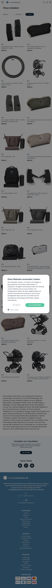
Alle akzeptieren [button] (34, 305)
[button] (13, 310)
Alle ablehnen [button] (16, 305)
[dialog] (26, 294)
